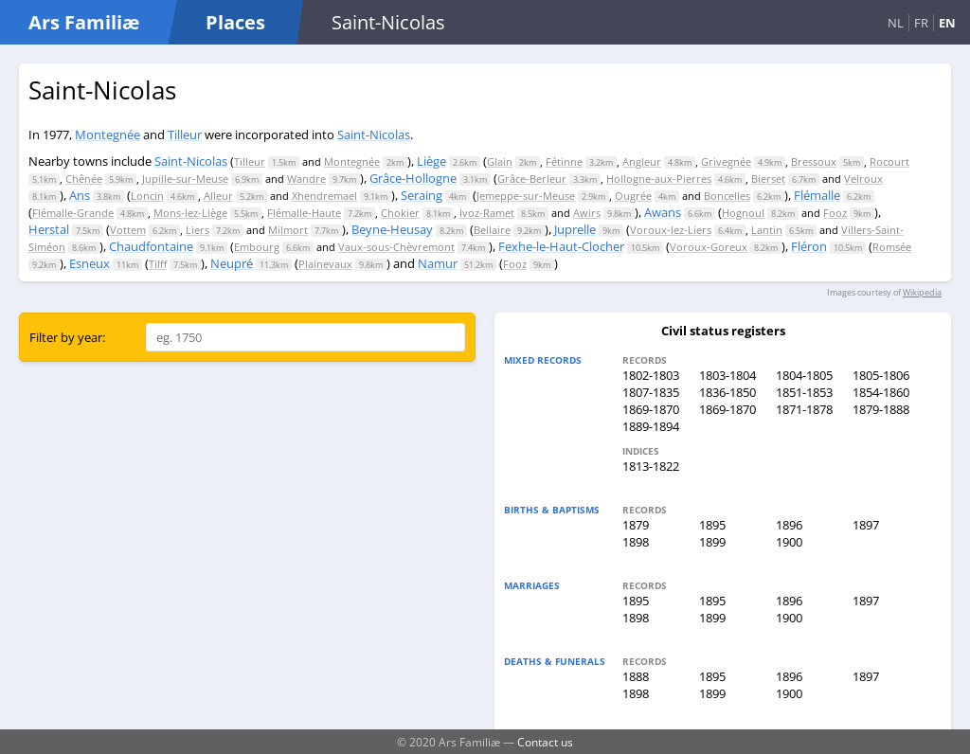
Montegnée (107, 134)
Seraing (421, 195)
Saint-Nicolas (373, 134)
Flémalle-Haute (304, 213)
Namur (438, 263)
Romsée (891, 247)
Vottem (128, 230)
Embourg (256, 247)
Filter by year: (67, 337)
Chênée (83, 178)
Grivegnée (726, 161)
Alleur (218, 195)
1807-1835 (650, 392)
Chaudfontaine (151, 246)
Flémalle (817, 195)
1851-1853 (804, 392)
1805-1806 (881, 375)
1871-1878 (804, 409)
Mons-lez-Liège (190, 213)
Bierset (768, 178)
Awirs (587, 213)
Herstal (48, 229)
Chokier (400, 213)
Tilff (158, 264)
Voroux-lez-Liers (670, 230)
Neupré (231, 263)
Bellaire (492, 230)
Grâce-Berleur (531, 178)
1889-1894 (650, 426)
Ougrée (633, 195)
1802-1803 (650, 375)
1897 (866, 524)
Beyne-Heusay (392, 229)
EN (947, 22)
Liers (197, 230)
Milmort (288, 230)
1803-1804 (727, 375)
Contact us (545, 741)
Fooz (835, 213)
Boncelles (727, 195)
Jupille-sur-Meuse (185, 178)
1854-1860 (881, 392)
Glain (499, 161)
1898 (635, 541)
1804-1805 (804, 375)
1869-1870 (650, 409)
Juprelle (575, 229)
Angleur (641, 161)
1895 (712, 524)
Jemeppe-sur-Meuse (525, 195)
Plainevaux (325, 264)
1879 (635, 524)
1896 (789, 524)
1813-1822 (650, 466)
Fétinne (564, 161)
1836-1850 (727, 392)
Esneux (89, 263)
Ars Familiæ (83, 22)
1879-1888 (881, 409)
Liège (431, 161)
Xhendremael (324, 195)
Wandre (306, 178)
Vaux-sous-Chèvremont (396, 247)
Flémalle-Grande (73, 213)
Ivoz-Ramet (486, 213)
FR (921, 22)
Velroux (863, 178)
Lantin (766, 230)
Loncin (147, 195)
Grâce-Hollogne (413, 178)
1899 (712, 541)
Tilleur (185, 134)
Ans (79, 195)
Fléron (809, 246)
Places (235, 22)
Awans (662, 212)
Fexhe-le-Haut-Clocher (561, 246)
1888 (635, 676)
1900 (789, 541)
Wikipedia (922, 292)
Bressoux (813, 161)
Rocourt (889, 161)
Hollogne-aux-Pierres (658, 178)
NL (896, 22)
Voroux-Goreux (708, 247)
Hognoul (743, 213)
